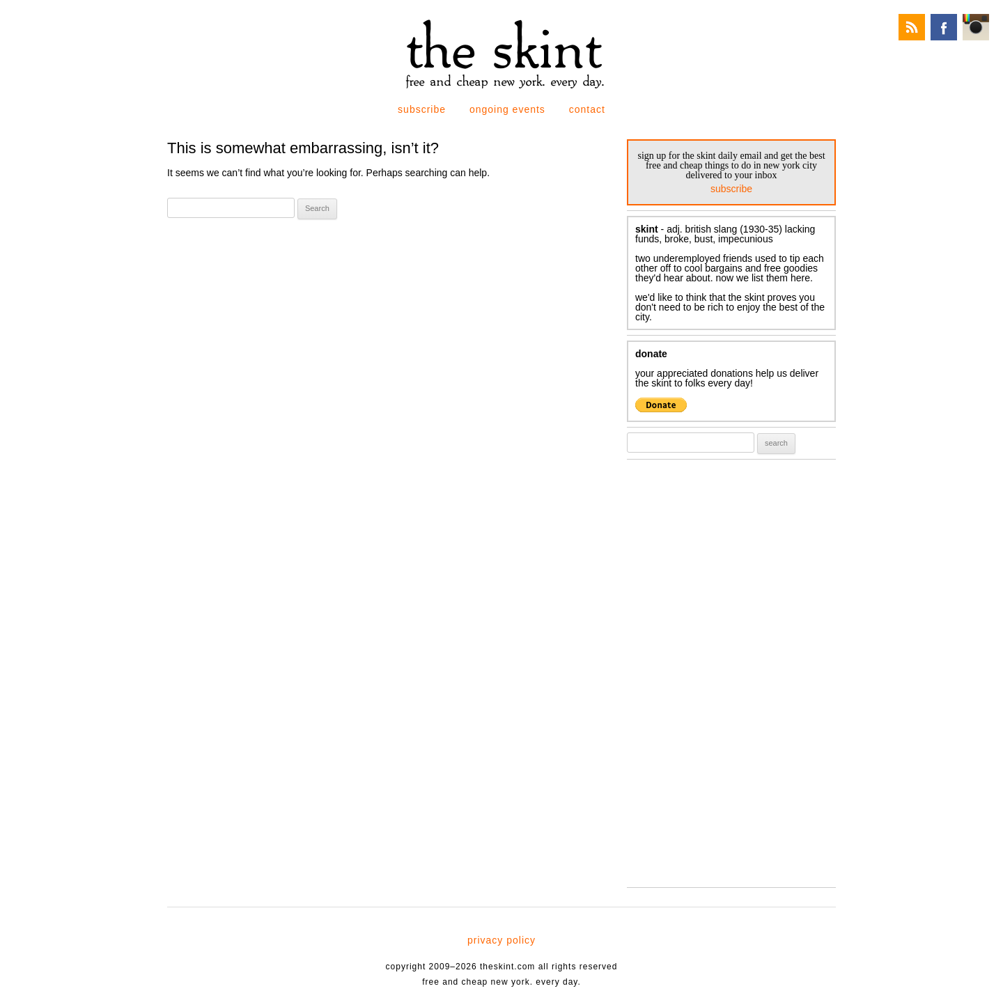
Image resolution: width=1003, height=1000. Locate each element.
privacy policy (501, 940)
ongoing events (507, 109)
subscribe (422, 109)
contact (587, 109)
